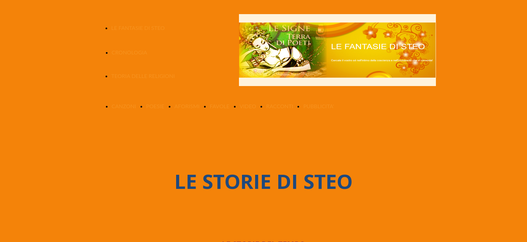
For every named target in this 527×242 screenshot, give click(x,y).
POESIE (155, 106)
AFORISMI (187, 106)
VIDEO (248, 106)
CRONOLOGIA (129, 52)
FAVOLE (220, 106)
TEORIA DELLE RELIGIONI (143, 76)
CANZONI (124, 106)
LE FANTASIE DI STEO (138, 28)
